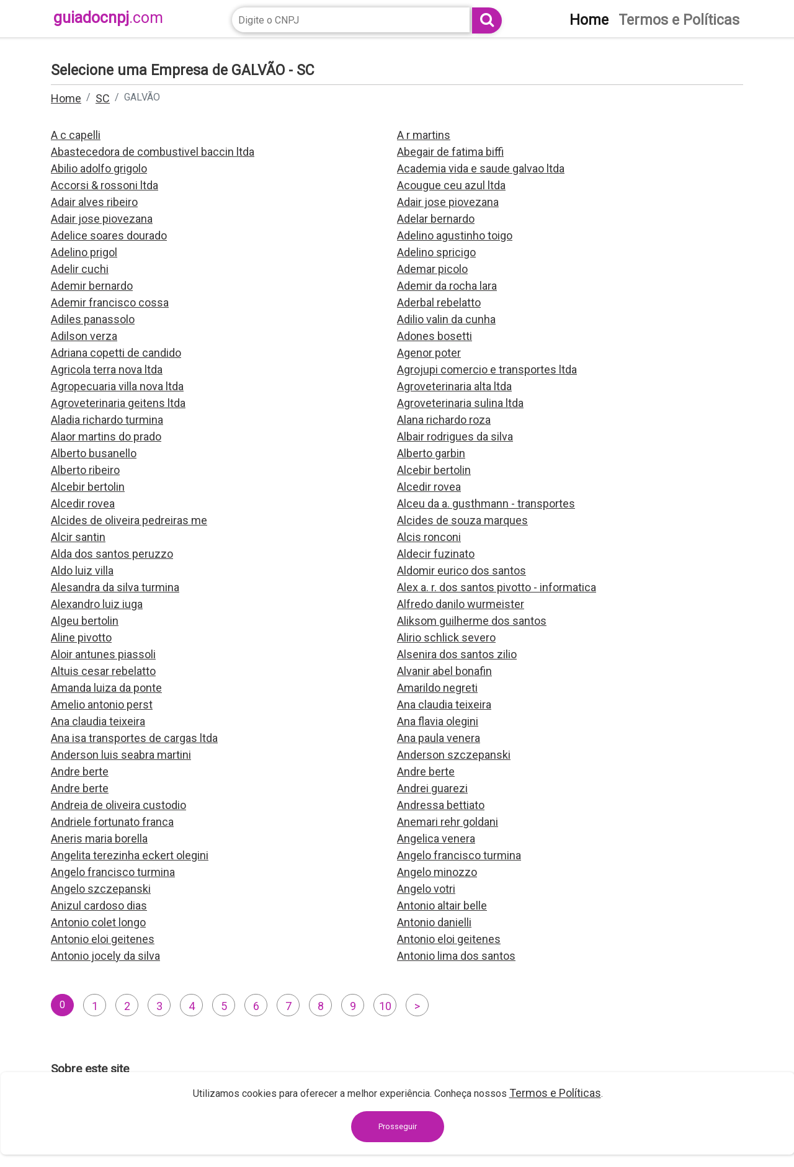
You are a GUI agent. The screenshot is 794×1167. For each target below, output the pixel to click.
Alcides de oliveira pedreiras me (129, 520)
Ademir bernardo (92, 285)
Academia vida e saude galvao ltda (480, 168)
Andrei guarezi (432, 788)
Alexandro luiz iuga (97, 603)
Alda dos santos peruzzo (112, 553)
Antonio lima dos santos (456, 955)
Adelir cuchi (80, 268)
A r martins (423, 134)
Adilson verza (84, 335)
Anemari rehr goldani (447, 821)
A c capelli (75, 134)
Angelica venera (436, 838)
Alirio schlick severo (446, 637)
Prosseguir (397, 1126)
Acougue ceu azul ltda (451, 185)
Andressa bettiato (440, 805)
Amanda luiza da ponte (106, 687)
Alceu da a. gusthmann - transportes (486, 503)
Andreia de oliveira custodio (118, 805)
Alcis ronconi (429, 536)
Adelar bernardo (436, 218)
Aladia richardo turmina (107, 419)
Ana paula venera (438, 737)
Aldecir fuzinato (436, 553)
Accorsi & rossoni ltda (104, 185)
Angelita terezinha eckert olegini (129, 855)
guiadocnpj (108, 18)
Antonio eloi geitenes (102, 939)
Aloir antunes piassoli (103, 654)
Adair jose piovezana (448, 201)
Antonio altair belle (442, 905)
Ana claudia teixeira (444, 704)
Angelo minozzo (437, 872)
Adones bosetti (434, 335)
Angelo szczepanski (101, 888)
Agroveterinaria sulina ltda (460, 402)
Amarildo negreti (437, 687)
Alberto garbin (431, 453)
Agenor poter (429, 352)
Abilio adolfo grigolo (99, 168)
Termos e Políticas (555, 1092)
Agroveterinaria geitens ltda (118, 402)
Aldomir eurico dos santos (461, 570)
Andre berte (80, 771)
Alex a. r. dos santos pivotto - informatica (496, 587)
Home (66, 98)
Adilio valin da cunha (446, 319)
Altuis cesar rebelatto (103, 670)
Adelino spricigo (436, 252)
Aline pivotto (81, 637)
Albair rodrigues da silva (455, 436)
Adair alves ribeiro (94, 201)
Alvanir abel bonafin (444, 670)
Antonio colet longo (98, 922)
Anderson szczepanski (454, 754)
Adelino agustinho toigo (454, 235)
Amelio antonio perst (102, 704)
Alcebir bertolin (434, 469)
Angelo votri (426, 888)
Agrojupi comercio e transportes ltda (487, 369)
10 (385, 1006)
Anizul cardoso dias (99, 905)
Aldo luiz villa (82, 570)
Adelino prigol (84, 252)
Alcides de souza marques (462, 520)
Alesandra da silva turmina (115, 587)
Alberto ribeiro (85, 469)
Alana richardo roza (444, 419)
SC (103, 98)
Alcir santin (78, 536)
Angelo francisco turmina (459, 855)
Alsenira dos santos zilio (457, 654)
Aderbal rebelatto (439, 302)
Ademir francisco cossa (110, 302)
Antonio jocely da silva (105, 955)
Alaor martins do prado (106, 436)
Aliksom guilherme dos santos (471, 620)
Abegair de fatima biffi (450, 151)
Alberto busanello (93, 453)
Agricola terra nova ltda (107, 369)
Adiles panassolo (93, 319)
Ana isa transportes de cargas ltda (134, 737)
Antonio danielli (434, 922)
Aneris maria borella (99, 838)
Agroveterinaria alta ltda (454, 386)
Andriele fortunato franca (112, 821)
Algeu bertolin (84, 620)
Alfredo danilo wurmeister (460, 603)
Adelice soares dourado (109, 235)
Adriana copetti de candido (116, 352)
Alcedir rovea (429, 486)
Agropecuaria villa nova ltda (117, 386)
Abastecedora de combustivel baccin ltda (152, 151)
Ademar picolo (432, 268)
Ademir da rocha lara (447, 285)
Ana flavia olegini (437, 721)
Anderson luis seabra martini (121, 754)
